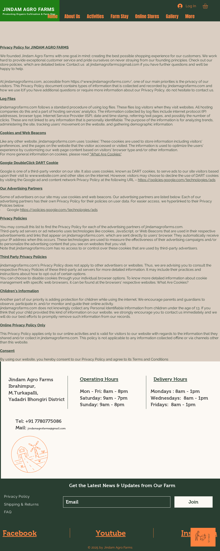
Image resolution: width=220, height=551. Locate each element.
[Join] (193, 502)
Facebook (20, 533)
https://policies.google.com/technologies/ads (177, 180)
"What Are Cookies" (105, 154)
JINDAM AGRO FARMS (29, 9)
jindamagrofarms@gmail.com (114, 64)
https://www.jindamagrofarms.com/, (102, 81)
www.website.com (44, 175)
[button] (208, 6)
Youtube (111, 533)
